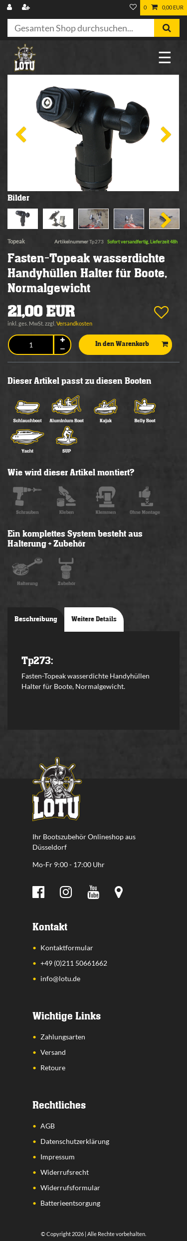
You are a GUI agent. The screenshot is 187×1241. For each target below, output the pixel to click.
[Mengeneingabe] (30, 345)
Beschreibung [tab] (35, 619)
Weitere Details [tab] (94, 619)
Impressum (57, 1156)
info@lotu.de (60, 978)
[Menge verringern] (62, 349)
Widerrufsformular (70, 1187)
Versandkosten (74, 323)
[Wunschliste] (133, 7)
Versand (53, 1052)
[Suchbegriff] (80, 28)
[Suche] (167, 28)
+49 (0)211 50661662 (73, 963)
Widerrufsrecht (64, 1172)
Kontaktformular (66, 947)
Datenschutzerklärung (74, 1141)
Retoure (52, 1067)
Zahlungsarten (62, 1036)
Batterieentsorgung (70, 1203)
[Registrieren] (26, 7)
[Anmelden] (10, 7)
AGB (47, 1126)
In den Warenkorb (131, 344)
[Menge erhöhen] (62, 340)
